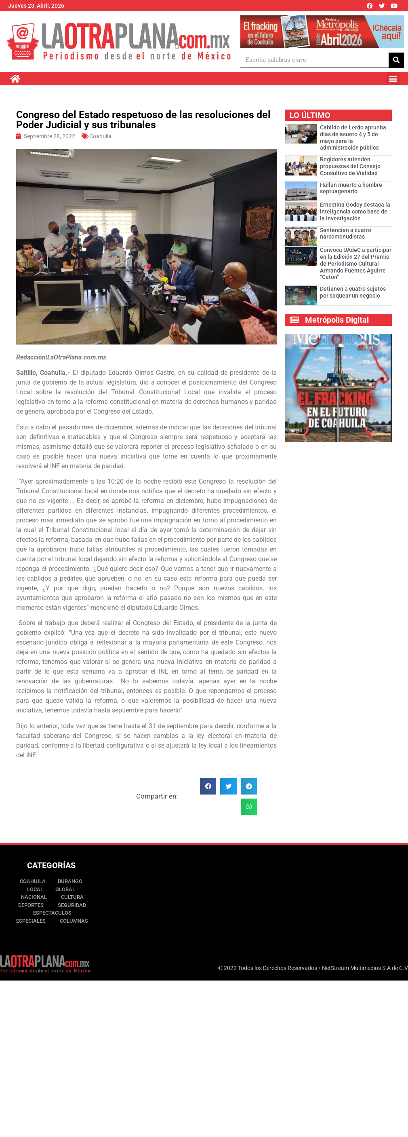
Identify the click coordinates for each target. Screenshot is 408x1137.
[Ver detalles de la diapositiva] (322, 31)
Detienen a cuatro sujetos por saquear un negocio (353, 292)
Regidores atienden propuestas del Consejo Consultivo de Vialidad (350, 166)
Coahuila (100, 136)
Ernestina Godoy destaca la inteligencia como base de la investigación (355, 211)
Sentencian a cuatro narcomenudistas (345, 233)
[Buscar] (396, 60)
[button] (393, 78)
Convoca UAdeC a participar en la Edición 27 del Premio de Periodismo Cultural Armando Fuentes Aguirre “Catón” (355, 263)
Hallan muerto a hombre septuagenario (351, 188)
